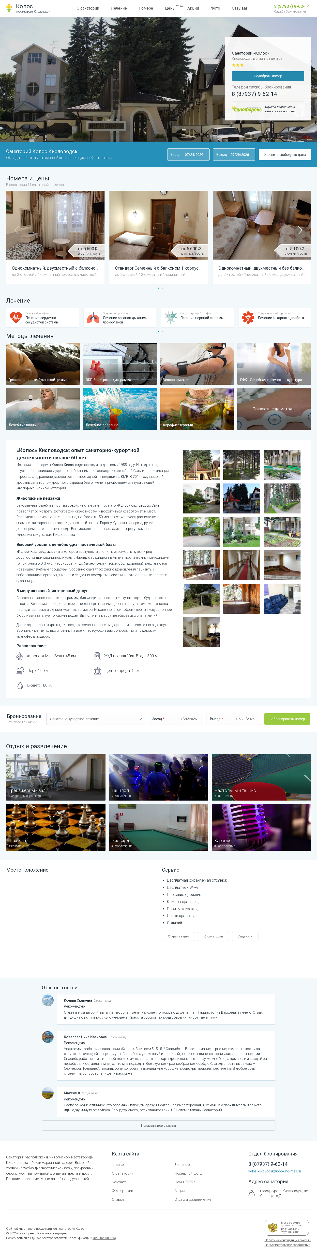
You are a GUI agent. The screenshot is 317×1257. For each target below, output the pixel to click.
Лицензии (245, 936)
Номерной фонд (188, 1173)
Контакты (120, 1182)
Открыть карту (178, 936)
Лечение (119, 8)
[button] (159, 288)
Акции (193, 8)
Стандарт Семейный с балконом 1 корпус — (165, 268)
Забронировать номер (287, 719)
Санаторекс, (26, 1233)
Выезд (221, 155)
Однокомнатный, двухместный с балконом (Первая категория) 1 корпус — (93, 268)
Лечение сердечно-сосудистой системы (42, 320)
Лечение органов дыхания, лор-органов (125, 320)
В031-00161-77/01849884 (289, 1231)
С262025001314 (104, 1238)
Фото (215, 8)
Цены (170, 8)
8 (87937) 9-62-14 (292, 6)
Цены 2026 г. (185, 1182)
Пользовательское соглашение (287, 1245)
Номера (146, 8)
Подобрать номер (268, 76)
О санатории (88, 8)
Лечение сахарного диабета (281, 318)
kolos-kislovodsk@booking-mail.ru (274, 1171)
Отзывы (239, 8)
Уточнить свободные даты (285, 155)
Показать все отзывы (158, 1125)
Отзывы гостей (59, 988)
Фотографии (122, 1190)
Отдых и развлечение (36, 746)
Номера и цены (35, 181)
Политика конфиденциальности (288, 1240)
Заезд (176, 155)
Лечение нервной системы (202, 318)
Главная (118, 1164)
